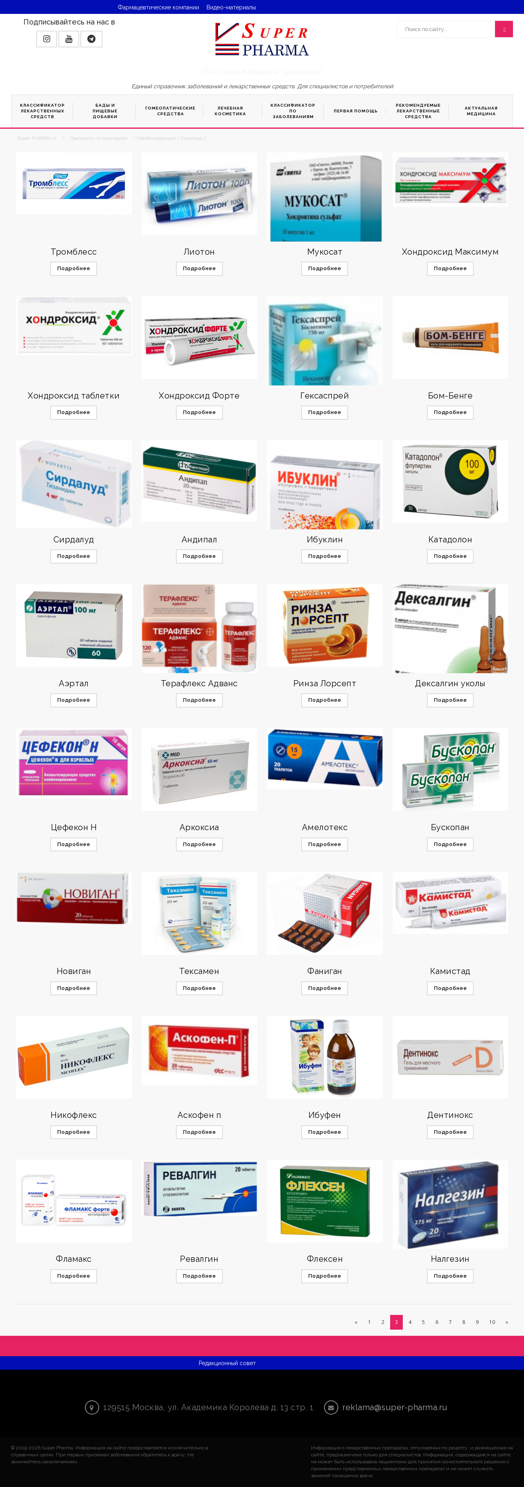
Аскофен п (200, 1115)
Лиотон (199, 252)
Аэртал (74, 683)
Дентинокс (450, 1115)
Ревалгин (199, 1259)
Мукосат (325, 252)
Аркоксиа (199, 827)
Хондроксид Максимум (450, 252)
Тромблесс (74, 252)
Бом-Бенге (450, 396)
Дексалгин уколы (450, 683)
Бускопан (450, 827)
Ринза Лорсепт (325, 683)
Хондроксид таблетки (74, 396)
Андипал (200, 539)
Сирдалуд (73, 539)
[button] (46, 39)
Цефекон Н (74, 827)
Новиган (74, 971)
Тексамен (199, 971)
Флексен (325, 1259)
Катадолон (451, 539)
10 (492, 1322)
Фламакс (74, 1259)
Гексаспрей (324, 396)
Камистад (450, 971)
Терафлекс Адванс (199, 683)
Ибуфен (325, 1115)
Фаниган (324, 971)
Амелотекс (325, 827)
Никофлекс (74, 1115)
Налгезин (450, 1259)
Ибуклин (325, 539)
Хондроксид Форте (199, 396)
